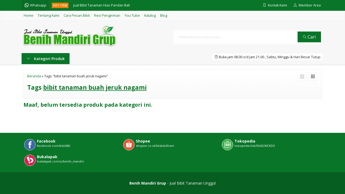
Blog (163, 15)
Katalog (150, 15)
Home (28, 15)
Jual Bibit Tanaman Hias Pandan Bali (101, 5)
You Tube (132, 15)
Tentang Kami (48, 15)
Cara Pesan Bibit (77, 15)
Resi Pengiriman (107, 15)
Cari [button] (309, 37)
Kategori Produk (45, 58)
